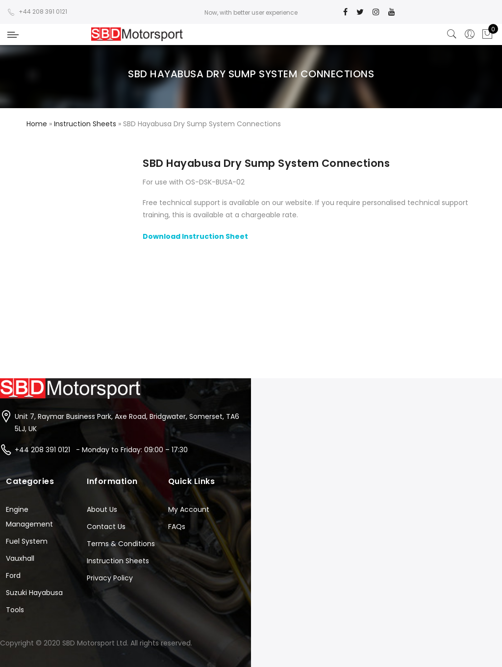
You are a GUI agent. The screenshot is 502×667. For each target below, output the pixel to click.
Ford (13, 575)
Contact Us (106, 526)
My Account (188, 509)
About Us (102, 509)
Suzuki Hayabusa (34, 593)
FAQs (176, 526)
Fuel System (27, 541)
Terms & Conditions (121, 544)
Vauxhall (20, 558)
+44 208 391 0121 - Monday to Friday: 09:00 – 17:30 (101, 450)
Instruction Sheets (118, 561)
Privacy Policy (110, 578)
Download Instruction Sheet (195, 236)
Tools (15, 610)
